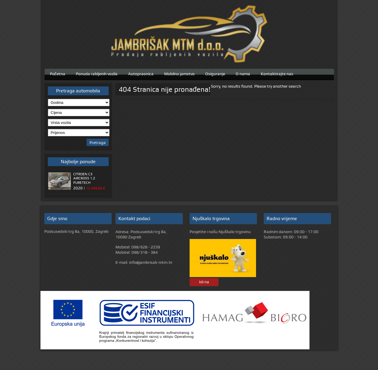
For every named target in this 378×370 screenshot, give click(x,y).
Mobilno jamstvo (179, 73)
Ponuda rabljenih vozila (97, 73)
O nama (243, 73)
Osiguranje (215, 73)
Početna (57, 73)
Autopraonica (141, 73)
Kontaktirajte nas (277, 73)
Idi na (204, 281)
